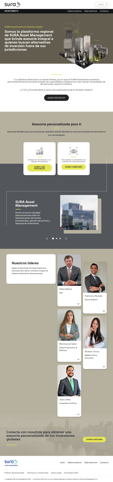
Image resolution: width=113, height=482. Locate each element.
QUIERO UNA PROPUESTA (39, 168)
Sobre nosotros (75, 11)
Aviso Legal (56, 473)
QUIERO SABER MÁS (73, 167)
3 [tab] (60, 238)
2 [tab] (56, 238)
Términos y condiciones (37, 473)
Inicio (62, 463)
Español (101, 4)
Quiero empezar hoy (56, 98)
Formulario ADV (71, 473)
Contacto (104, 11)
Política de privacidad (14, 473)
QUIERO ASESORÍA (94, 439)
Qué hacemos (90, 11)
